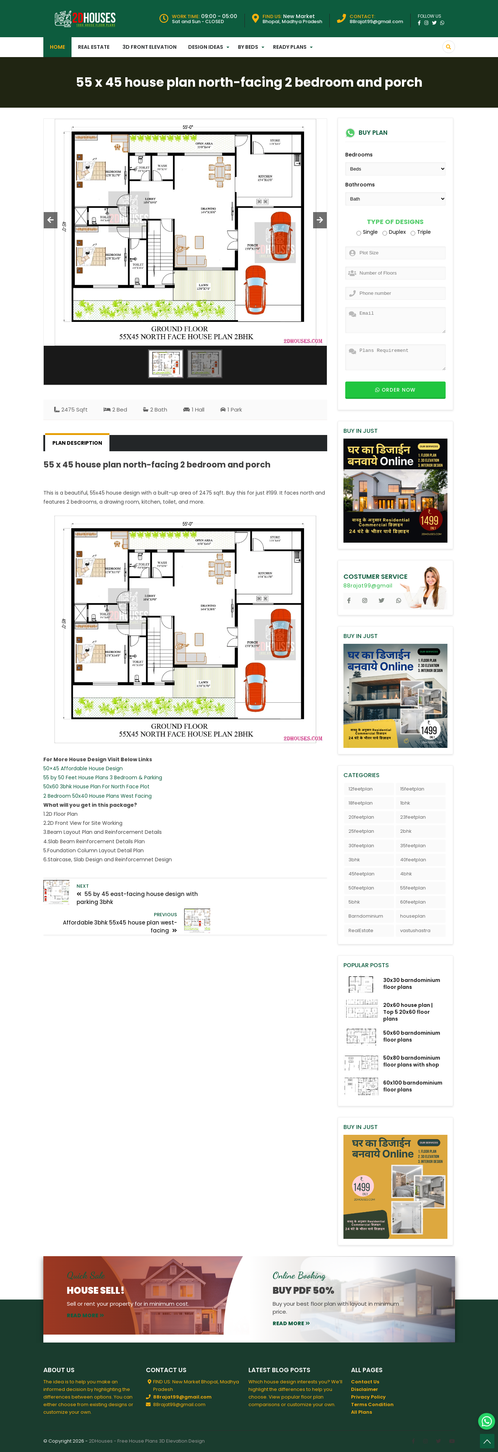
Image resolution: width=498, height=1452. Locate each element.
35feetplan (413, 845)
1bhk (405, 803)
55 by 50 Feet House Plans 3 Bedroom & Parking (102, 777)
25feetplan (361, 831)
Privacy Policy (368, 1396)
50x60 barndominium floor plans (411, 1036)
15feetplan (412, 788)
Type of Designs (395, 222)
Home (57, 47)
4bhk (406, 873)
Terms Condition (372, 1404)
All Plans (361, 1412)
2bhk (406, 831)
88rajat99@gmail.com (182, 1396)
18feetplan (360, 803)
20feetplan (361, 817)
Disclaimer (364, 1389)
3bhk (354, 859)
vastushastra (415, 930)
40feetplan (413, 859)
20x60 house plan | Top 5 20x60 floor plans (408, 1011)
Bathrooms (360, 184)
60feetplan (413, 902)
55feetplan (413, 887)
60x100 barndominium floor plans (412, 1086)
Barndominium (365, 916)
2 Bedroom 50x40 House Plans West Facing (97, 796)
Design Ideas (205, 47)
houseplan (412, 916)
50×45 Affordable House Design (83, 768)
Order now (395, 390)
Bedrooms (359, 154)
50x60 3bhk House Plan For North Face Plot (96, 786)
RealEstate (360, 930)
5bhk (354, 902)
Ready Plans (290, 47)
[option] (185, 232)
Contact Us (365, 1381)
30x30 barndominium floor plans (411, 984)
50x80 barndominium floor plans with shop (411, 1061)
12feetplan (360, 788)
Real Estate (93, 47)
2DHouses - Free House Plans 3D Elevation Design (147, 1441)
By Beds (248, 47)
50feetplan (361, 887)
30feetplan (361, 845)
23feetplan (413, 817)
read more (85, 1315)
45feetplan (361, 873)
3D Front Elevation (149, 47)
